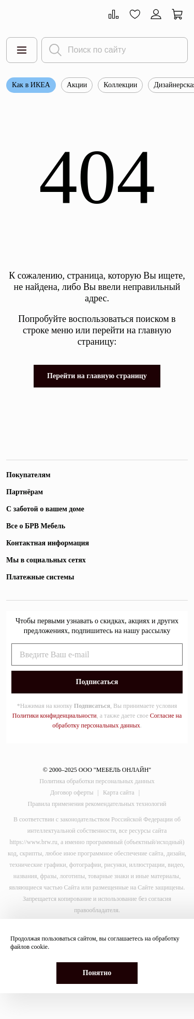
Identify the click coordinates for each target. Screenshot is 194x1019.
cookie (39, 946)
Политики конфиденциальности (54, 715)
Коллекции (120, 85)
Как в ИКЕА (31, 85)
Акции (77, 85)
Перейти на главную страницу (97, 376)
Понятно (97, 973)
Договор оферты (72, 792)
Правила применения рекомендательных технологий (97, 803)
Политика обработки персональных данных (97, 781)
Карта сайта (119, 792)
